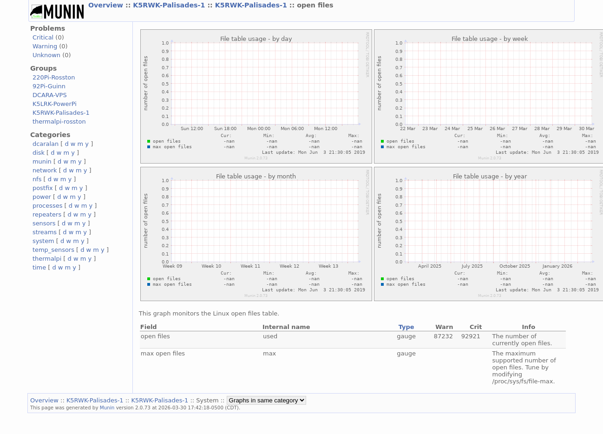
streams (45, 232)
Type (406, 326)
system (43, 240)
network (45, 170)
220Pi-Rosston (54, 77)
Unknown (46, 55)
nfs (37, 179)
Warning (45, 46)
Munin (107, 407)
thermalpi (47, 258)
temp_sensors (53, 249)
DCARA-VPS (50, 95)
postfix (43, 187)
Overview (106, 5)
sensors (44, 223)
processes (48, 205)
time (39, 267)
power (42, 196)
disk (39, 152)
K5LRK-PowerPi (55, 103)
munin (42, 161)
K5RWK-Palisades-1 (170, 5)
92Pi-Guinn (49, 86)
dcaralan (46, 143)
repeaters (47, 214)
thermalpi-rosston (59, 121)
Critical (43, 37)
